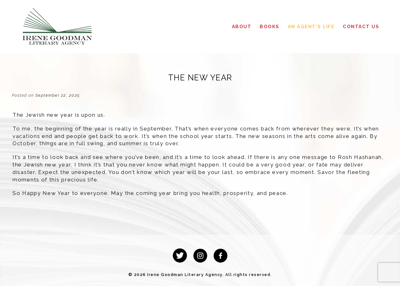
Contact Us (361, 26)
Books (269, 26)
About (242, 26)
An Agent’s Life (311, 26)
